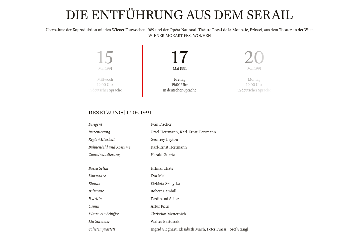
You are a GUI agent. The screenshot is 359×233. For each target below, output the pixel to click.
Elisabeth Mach (192, 229)
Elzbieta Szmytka (165, 183)
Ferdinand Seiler (165, 199)
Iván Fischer (161, 124)
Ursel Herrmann (164, 132)
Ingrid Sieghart (164, 229)
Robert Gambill (164, 191)
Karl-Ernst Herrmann (198, 132)
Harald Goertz (163, 155)
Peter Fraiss (216, 229)
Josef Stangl (238, 229)
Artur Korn (160, 206)
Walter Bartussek (165, 221)
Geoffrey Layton (164, 139)
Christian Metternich (168, 214)
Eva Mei (158, 176)
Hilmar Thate (162, 168)
